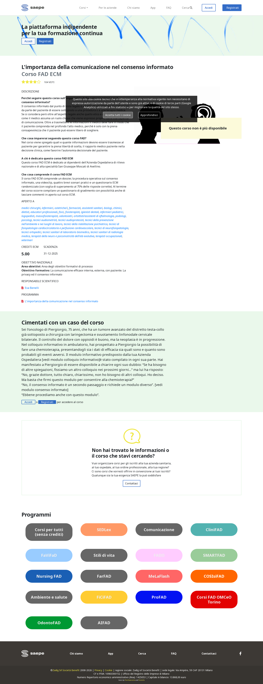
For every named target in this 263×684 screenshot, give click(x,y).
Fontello (142, 680)
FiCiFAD (104, 597)
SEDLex (104, 529)
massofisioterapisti (47, 216)
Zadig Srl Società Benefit (66, 670)
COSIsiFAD (214, 576)
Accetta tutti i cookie (118, 115)
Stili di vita (104, 555)
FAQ (168, 8)
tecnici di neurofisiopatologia (111, 228)
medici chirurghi (30, 208)
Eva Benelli (30, 288)
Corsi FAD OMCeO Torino (214, 599)
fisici (61, 212)
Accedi (209, 8)
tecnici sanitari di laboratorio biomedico (66, 232)
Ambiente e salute (49, 597)
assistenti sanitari (92, 208)
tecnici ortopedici (31, 232)
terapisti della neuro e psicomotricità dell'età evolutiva (62, 236)
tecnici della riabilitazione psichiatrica (86, 224)
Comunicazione (159, 529)
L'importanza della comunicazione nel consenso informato (59, 301)
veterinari (27, 240)
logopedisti (27, 216)
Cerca (187, 8)
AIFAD (104, 622)
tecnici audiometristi (45, 220)
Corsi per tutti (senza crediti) (49, 532)
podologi (120, 216)
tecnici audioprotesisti (71, 220)
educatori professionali (44, 212)
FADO (159, 555)
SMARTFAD (214, 555)
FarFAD (104, 576)
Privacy (98, 670)
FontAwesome (130, 680)
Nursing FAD (49, 576)
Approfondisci (149, 115)
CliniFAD (214, 529)
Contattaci (131, 483)
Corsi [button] (82, 8)
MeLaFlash (159, 576)
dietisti (25, 212)
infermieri (47, 208)
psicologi (26, 220)
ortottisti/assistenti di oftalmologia (94, 216)
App (152, 8)
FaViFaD (49, 555)
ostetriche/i (61, 208)
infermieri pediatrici (111, 212)
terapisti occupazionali (109, 236)
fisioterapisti (72, 212)
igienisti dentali (90, 212)
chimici (117, 208)
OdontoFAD (49, 622)
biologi (108, 208)
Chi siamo (133, 8)
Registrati (232, 8)
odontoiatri (65, 216)
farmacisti (75, 208)
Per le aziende (108, 8)
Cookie (108, 670)
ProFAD (159, 597)
